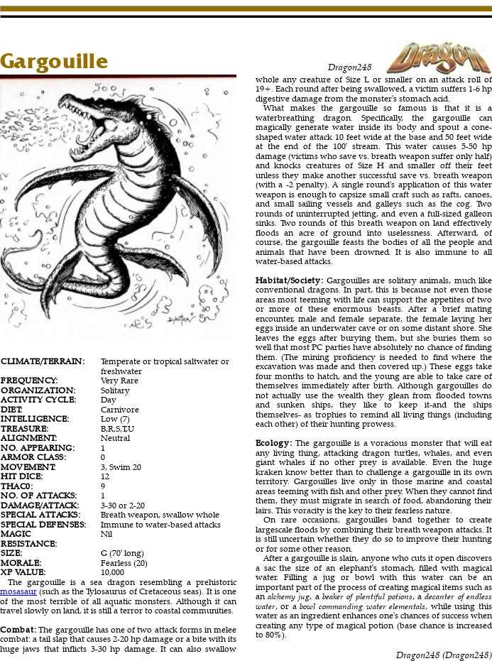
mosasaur (18, 591)
